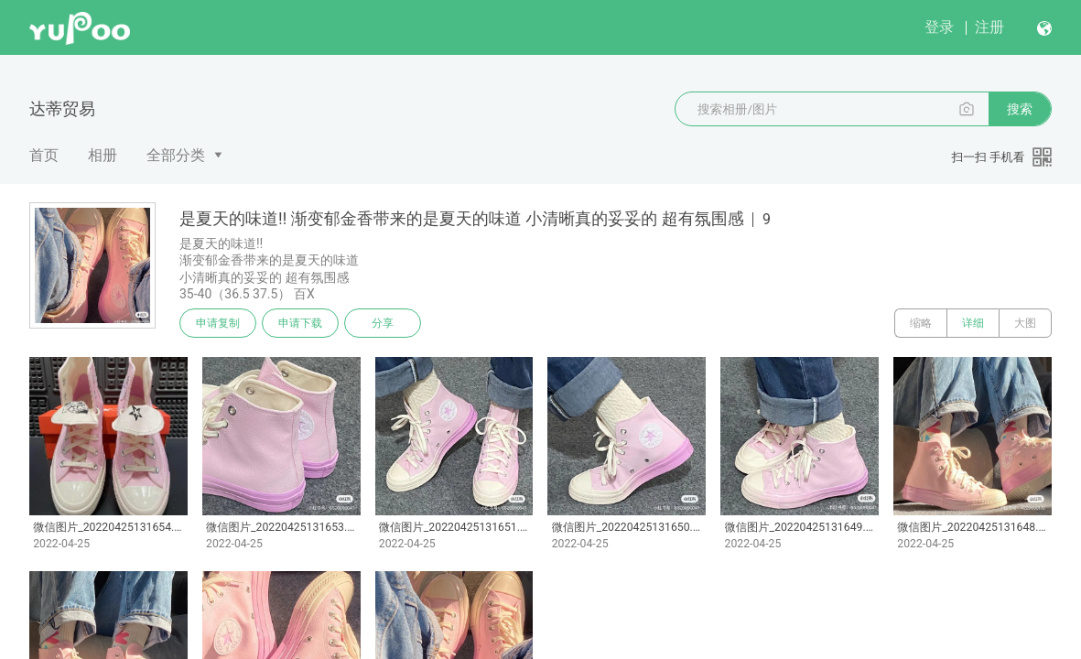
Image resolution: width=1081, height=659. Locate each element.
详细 (973, 323)
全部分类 (175, 155)
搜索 (1019, 109)
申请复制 (218, 323)
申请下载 (300, 323)
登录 (939, 27)
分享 (383, 323)
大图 (1025, 323)
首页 (44, 155)
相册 (102, 155)
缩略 (921, 323)
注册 (989, 27)
